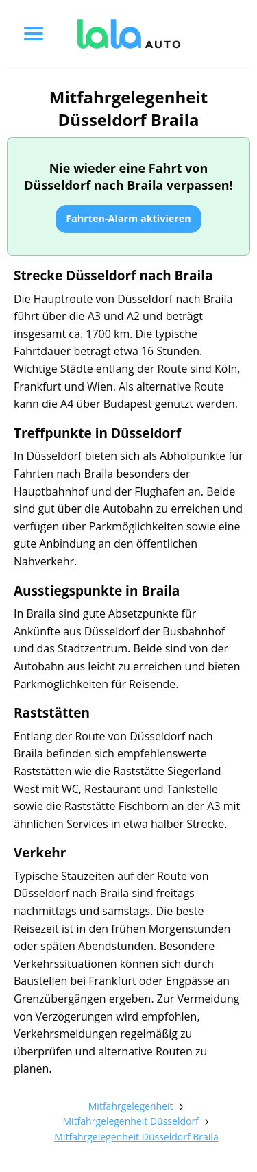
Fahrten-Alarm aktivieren (128, 218)
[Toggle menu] (33, 33)
